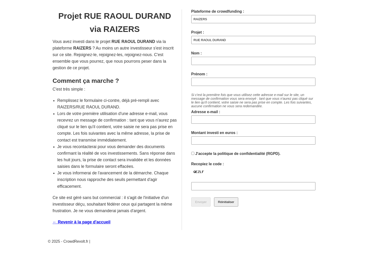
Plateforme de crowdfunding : (217, 11)
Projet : (197, 32)
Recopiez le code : (207, 164)
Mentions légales (105, 241)
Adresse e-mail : (205, 112)
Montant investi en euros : (214, 133)
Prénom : (199, 74)
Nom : (196, 53)
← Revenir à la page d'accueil (82, 222)
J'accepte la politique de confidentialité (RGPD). (235, 154)
